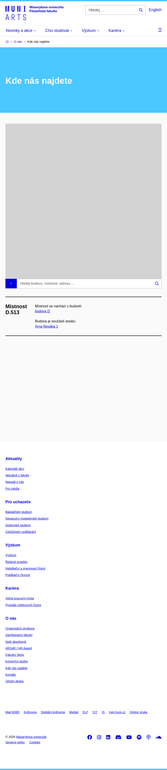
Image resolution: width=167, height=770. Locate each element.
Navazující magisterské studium (26, 518)
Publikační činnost (17, 575)
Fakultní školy (14, 655)
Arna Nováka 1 (46, 326)
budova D (42, 311)
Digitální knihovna (53, 712)
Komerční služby (16, 661)
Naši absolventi (15, 641)
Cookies (34, 742)
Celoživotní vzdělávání (20, 532)
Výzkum (12, 545)
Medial (73, 712)
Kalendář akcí (14, 469)
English (155, 10)
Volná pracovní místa (19, 598)
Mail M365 (12, 712)
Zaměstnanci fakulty (19, 635)
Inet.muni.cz (117, 712)
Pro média (12, 488)
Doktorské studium (18, 525)
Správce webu (15, 742)
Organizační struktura (20, 628)
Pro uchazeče (18, 502)
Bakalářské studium (18, 512)
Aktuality (13, 459)
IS (103, 712)
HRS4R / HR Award (18, 648)
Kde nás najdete (16, 668)
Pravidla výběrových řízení (23, 605)
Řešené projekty (16, 562)
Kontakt (10, 674)
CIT (94, 712)
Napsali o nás (14, 482)
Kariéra (12, 588)
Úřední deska (14, 681)
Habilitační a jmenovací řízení (25, 568)
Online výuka (138, 712)
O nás (10, 618)
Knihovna (30, 712)
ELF (85, 712)
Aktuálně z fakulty (17, 475)
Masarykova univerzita (31, 737)
